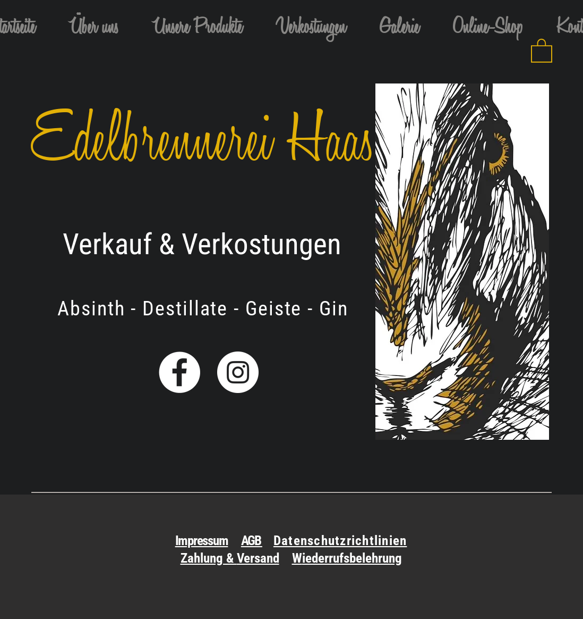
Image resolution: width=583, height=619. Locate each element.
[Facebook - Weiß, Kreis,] (179, 372)
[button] (197, 29)
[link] (541, 50)
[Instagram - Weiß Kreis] (238, 372)
